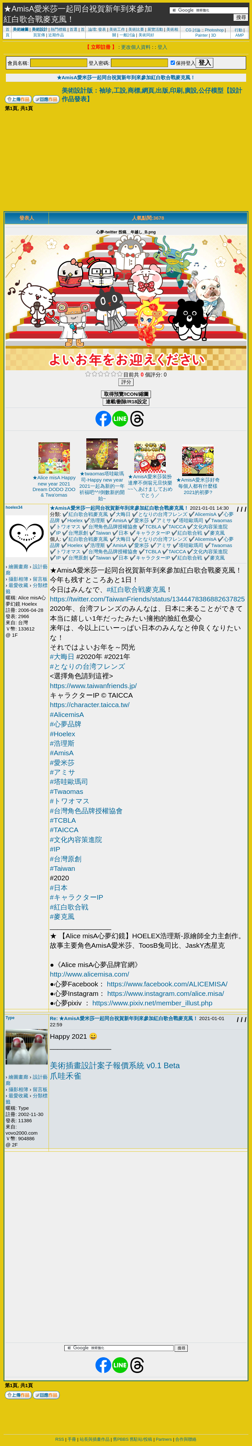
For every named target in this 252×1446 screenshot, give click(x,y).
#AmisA (62, 753)
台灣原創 (78, 533)
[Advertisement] (126, 162)
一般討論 (127, 35)
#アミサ (62, 772)
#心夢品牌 (65, 724)
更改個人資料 (136, 47)
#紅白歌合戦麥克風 (136, 589)
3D (213, 35)
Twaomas (221, 520)
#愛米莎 (62, 762)
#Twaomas (66, 791)
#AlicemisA (67, 714)
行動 (238, 30)
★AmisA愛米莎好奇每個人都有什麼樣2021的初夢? (198, 486)
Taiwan (103, 533)
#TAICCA (64, 829)
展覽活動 (155, 29)
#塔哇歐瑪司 (69, 781)
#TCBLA (63, 820)
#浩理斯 (62, 743)
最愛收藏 (18, 585)
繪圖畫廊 (18, 566)
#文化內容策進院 (76, 839)
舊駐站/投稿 (141, 1439)
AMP (239, 35)
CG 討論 (192, 30)
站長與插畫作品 (95, 1439)
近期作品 (56, 35)
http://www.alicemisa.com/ (89, 974)
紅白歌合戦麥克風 (88, 514)
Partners (164, 1439)
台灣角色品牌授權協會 (112, 526)
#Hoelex (62, 734)
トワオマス (68, 526)
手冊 (72, 1439)
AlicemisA (205, 514)
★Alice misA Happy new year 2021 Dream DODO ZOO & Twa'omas (54, 486)
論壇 (92, 29)
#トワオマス (70, 801)
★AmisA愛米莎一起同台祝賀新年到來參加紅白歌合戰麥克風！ (126, 77)
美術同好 (146, 35)
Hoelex (75, 520)
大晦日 (123, 514)
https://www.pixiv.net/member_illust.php (152, 1003)
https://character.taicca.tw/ (90, 704)
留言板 (40, 579)
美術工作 (117, 29)
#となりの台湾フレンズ (87, 666)
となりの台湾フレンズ (162, 514)
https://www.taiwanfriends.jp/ (93, 685)
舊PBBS (121, 1439)
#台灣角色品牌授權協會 (86, 811)
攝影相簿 (18, 579)
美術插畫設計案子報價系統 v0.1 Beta (115, 1065)
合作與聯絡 (186, 1439)
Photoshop (214, 30)
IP (58, 533)
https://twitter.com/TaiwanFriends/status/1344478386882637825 (147, 599)
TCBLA (153, 526)
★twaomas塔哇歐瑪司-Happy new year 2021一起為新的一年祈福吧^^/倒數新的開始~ (102, 486)
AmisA (120, 520)
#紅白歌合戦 (69, 907)
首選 (73, 29)
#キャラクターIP (76, 897)
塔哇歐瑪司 (191, 520)
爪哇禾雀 (65, 1075)
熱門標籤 (58, 29)
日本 (123, 533)
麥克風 (217, 533)
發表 (102, 29)
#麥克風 (62, 916)
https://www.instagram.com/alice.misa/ (165, 993)
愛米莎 (141, 520)
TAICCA (177, 526)
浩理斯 (97, 520)
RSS (59, 1439)
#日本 (59, 887)
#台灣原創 (65, 859)
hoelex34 (14, 507)
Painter (201, 35)
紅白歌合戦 (190, 533)
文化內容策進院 (210, 526)
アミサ (164, 520)
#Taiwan (62, 868)
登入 (162, 47)
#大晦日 (62, 656)
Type (10, 1018)
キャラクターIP (153, 533)
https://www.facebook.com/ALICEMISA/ (167, 984)
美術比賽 (136, 29)
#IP (55, 849)
